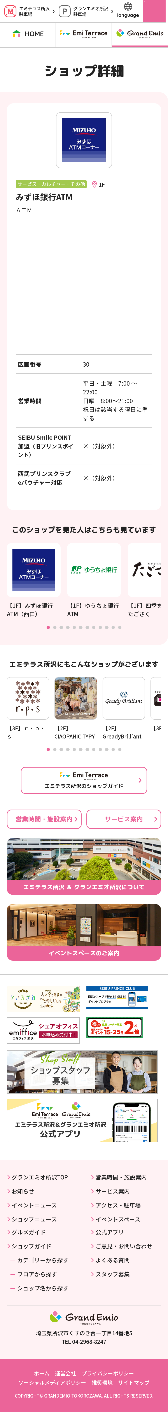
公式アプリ (110, 1232)
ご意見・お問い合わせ (124, 1246)
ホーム (41, 1373)
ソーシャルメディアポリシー (52, 1382)
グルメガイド (29, 1232)
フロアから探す (37, 1274)
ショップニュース (34, 1219)
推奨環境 (102, 1382)
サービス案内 (124, 819)
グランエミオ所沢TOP (40, 1177)
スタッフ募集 (113, 1274)
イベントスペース (118, 1219)
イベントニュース (34, 1205)
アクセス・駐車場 (118, 1205)
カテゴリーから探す (42, 1260)
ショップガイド (31, 1246)
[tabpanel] (34, 580)
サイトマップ (134, 1382)
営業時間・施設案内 (44, 819)
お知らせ (23, 1191)
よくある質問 (113, 1260)
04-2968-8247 (89, 1341)
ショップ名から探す (42, 1288)
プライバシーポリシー (108, 1373)
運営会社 (65, 1373)
